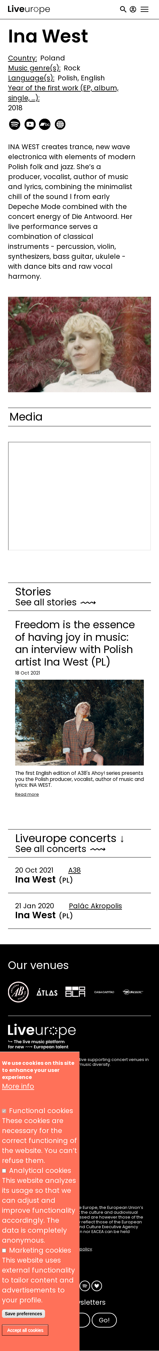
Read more (27, 794)
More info (18, 1086)
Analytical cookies (40, 1170)
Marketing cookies (40, 1250)
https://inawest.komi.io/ (59, 123)
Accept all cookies (25, 1330)
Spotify (85, 1286)
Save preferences (23, 1313)
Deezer (96, 1286)
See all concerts (50, 849)
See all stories (46, 602)
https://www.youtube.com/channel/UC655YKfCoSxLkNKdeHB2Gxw (30, 123)
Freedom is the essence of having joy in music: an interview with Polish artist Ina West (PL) (75, 643)
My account (133, 9)
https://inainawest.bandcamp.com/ (45, 123)
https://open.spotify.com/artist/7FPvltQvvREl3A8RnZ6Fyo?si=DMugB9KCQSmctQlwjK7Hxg (15, 123)
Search (123, 9)
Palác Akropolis (95, 906)
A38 (74, 870)
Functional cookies (41, 1110)
